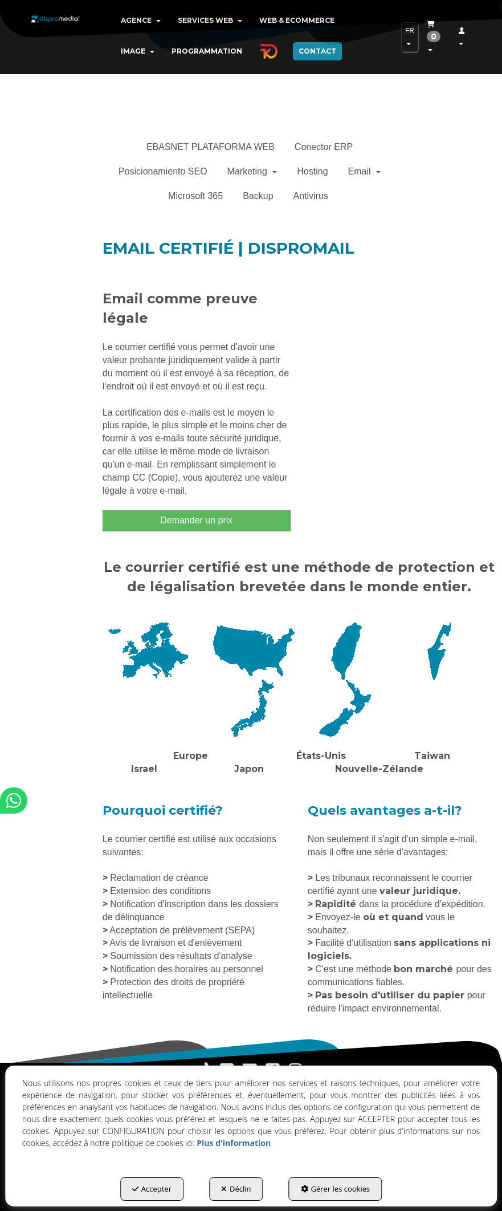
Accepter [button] (152, 1189)
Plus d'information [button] (234, 1142)
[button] (55, 28)
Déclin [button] (236, 1189)
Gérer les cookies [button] (335, 1189)
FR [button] (409, 36)
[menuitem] (140, 20)
